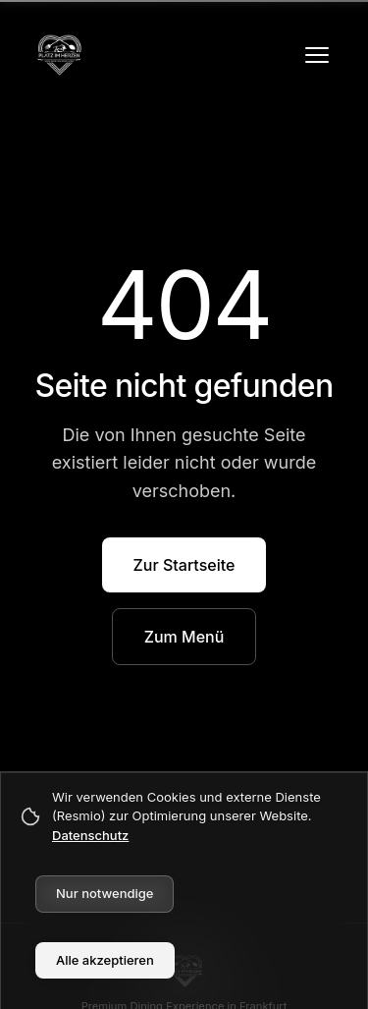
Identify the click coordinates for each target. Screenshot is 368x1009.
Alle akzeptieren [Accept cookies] (105, 960)
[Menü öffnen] (317, 55)
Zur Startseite (184, 565)
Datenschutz (90, 835)
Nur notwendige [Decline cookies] (104, 893)
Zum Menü (184, 636)
